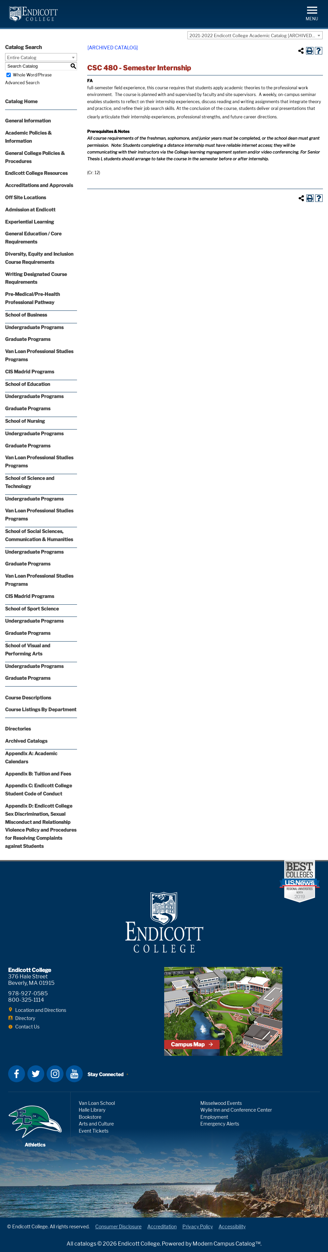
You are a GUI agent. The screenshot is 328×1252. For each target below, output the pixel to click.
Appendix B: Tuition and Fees (38, 773)
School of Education (27, 384)
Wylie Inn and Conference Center (236, 1110)
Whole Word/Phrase (32, 74)
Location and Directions (40, 1010)
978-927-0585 (28, 993)
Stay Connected (105, 1074)
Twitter (35, 1073)
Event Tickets (93, 1131)
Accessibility (232, 1226)
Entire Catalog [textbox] (21, 57)
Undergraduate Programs (34, 327)
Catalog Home (21, 101)
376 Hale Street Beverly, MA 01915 (31, 979)
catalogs (85, 1244)
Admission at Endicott (30, 209)
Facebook (16, 1073)
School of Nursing (25, 421)
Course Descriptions (28, 697)
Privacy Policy (197, 1226)
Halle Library (92, 1110)
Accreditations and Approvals (39, 185)
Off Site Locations (25, 197)
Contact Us (27, 1026)
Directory (25, 1018)
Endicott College (33, 13)
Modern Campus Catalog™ (226, 1244)
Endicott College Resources (36, 173)
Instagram (55, 1073)
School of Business (26, 315)
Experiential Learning (29, 222)
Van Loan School (97, 1103)
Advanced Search (22, 82)
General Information (28, 120)
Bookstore (90, 1117)
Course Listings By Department (40, 709)
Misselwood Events (221, 1103)
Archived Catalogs (26, 741)
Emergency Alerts (219, 1124)
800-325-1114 (26, 1000)
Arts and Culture (96, 1124)
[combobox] (255, 35)
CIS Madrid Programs (29, 371)
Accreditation (162, 1226)
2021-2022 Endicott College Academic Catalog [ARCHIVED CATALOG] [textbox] (256, 35)
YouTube (74, 1073)
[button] (312, 13)
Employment (214, 1117)
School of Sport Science (32, 608)
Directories (18, 729)
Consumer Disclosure (118, 1226)
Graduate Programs (27, 339)
